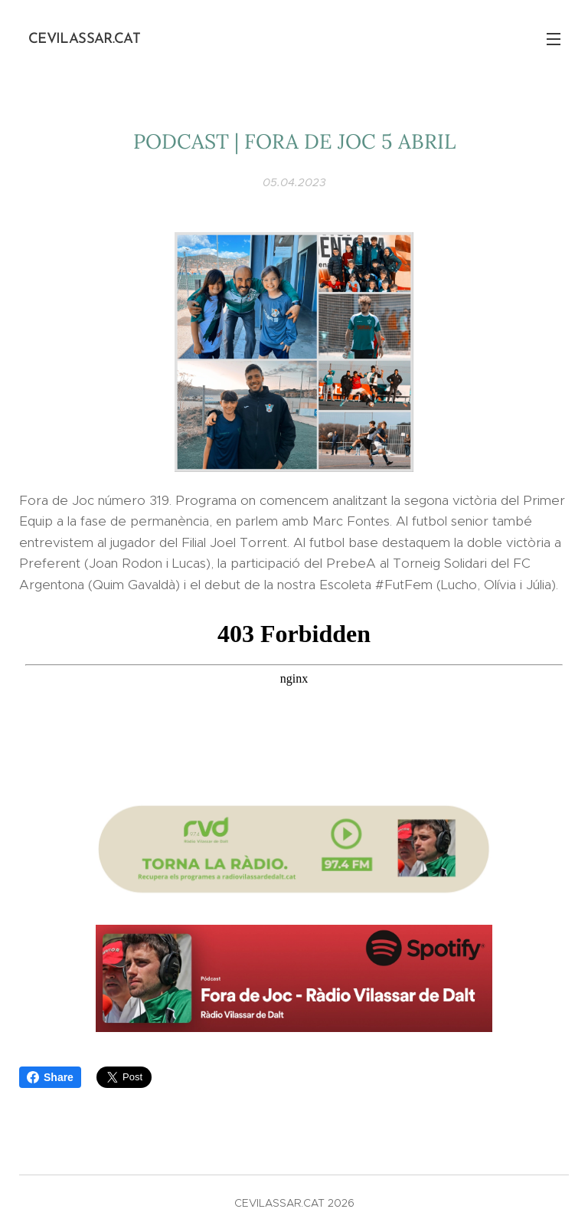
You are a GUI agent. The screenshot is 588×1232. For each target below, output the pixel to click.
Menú (553, 39)
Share (50, 1077)
